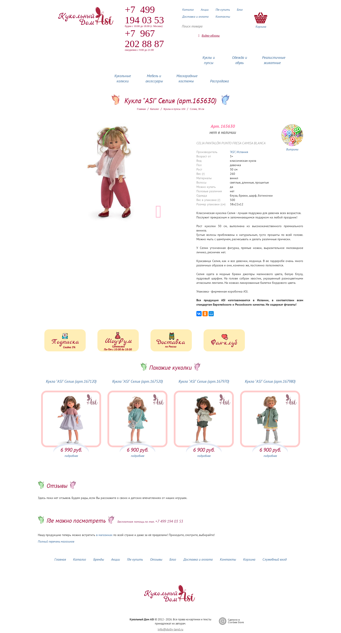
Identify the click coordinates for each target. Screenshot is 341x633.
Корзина (249, 559)
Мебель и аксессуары (154, 78)
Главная (141, 109)
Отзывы (156, 559)
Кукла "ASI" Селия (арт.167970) (204, 381)
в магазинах (104, 535)
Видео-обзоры (211, 35)
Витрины (292, 149)
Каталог (188, 10)
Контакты (223, 17)
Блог (240, 10)
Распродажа (219, 81)
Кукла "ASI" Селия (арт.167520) (137, 381)
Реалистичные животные (273, 60)
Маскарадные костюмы (186, 78)
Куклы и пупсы (208, 60)
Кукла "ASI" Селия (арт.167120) (71, 381)
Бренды (98, 559)
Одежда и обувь (239, 60)
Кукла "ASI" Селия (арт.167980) (270, 381)
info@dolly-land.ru (170, 629)
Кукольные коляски (122, 78)
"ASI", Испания (239, 152)
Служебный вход (274, 559)
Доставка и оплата (195, 17)
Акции (205, 10)
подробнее (71, 456)
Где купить (223, 10)
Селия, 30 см (197, 109)
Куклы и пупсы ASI (174, 109)
